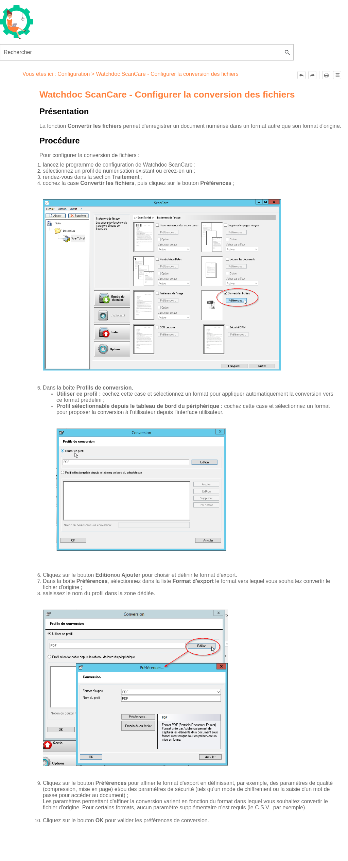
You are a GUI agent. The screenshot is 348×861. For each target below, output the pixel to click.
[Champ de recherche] (147, 52)
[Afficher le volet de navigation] (285, 22)
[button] (287, 52)
